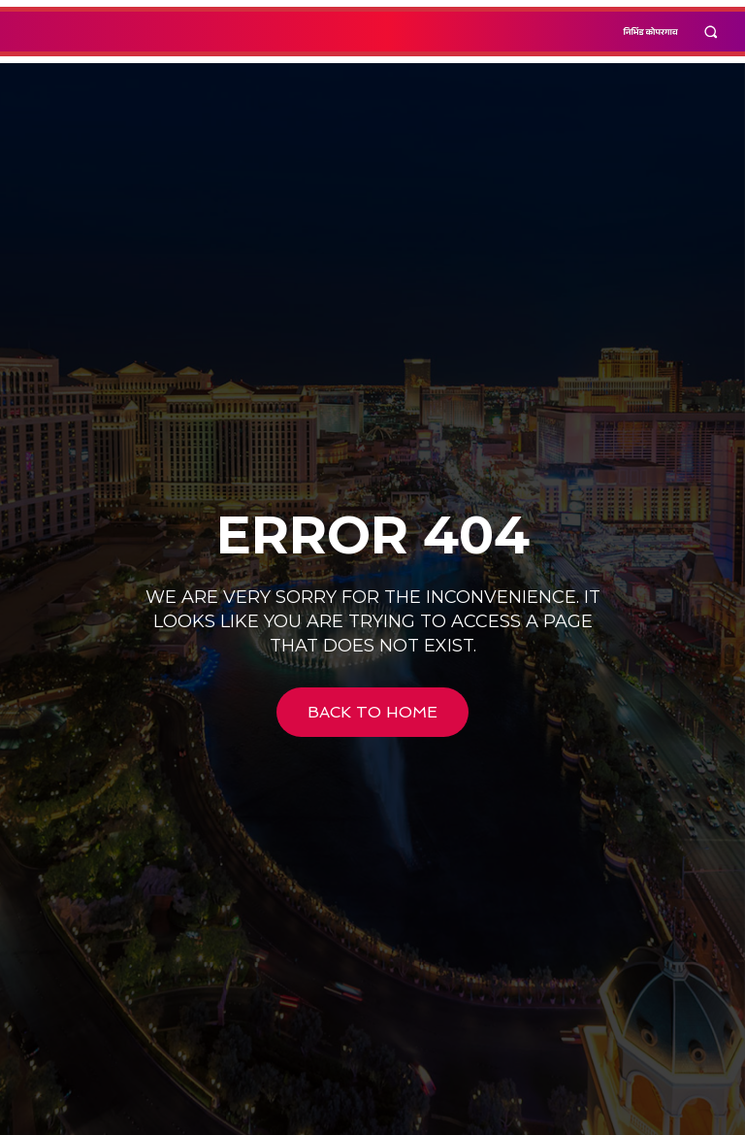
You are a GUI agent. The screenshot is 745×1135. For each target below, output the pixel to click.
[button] (711, 31)
